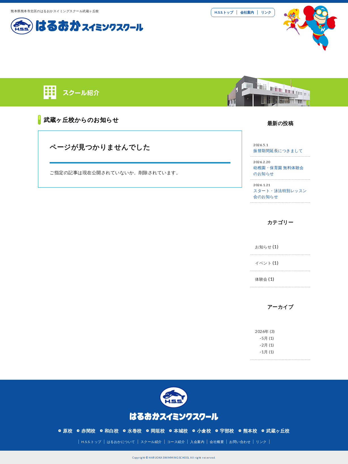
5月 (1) (268, 338)
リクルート (255, 52)
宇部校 (227, 430)
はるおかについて (38, 52)
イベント (263, 263)
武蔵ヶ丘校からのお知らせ (81, 119)
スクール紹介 (92, 52)
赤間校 (88, 430)
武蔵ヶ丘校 (278, 430)
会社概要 (217, 442)
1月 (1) (268, 351)
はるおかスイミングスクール (77, 26)
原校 (67, 430)
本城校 (181, 430)
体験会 (261, 279)
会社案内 (247, 12)
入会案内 (201, 52)
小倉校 (204, 430)
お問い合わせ (310, 52)
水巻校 (135, 430)
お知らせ (263, 246)
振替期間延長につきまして (278, 150)
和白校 (112, 430)
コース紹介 (147, 52)
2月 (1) (268, 345)
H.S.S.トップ (224, 12)
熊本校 (250, 430)
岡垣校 (158, 430)
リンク (266, 12)
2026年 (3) (265, 331)
